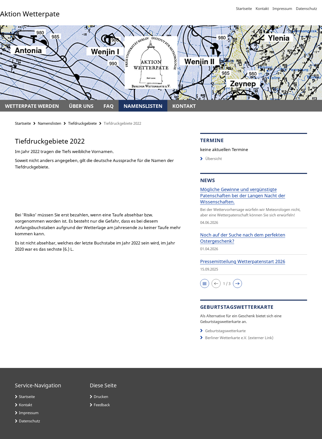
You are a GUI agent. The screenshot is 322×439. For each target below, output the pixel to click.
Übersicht (211, 158)
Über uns (81, 106)
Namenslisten (143, 106)
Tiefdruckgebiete (82, 123)
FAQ (108, 106)
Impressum (282, 8)
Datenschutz (306, 8)
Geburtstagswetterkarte (225, 330)
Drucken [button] (101, 396)
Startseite (244, 8)
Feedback (102, 404)
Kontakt (262, 8)
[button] (204, 283)
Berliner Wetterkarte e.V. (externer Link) (239, 337)
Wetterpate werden (32, 106)
